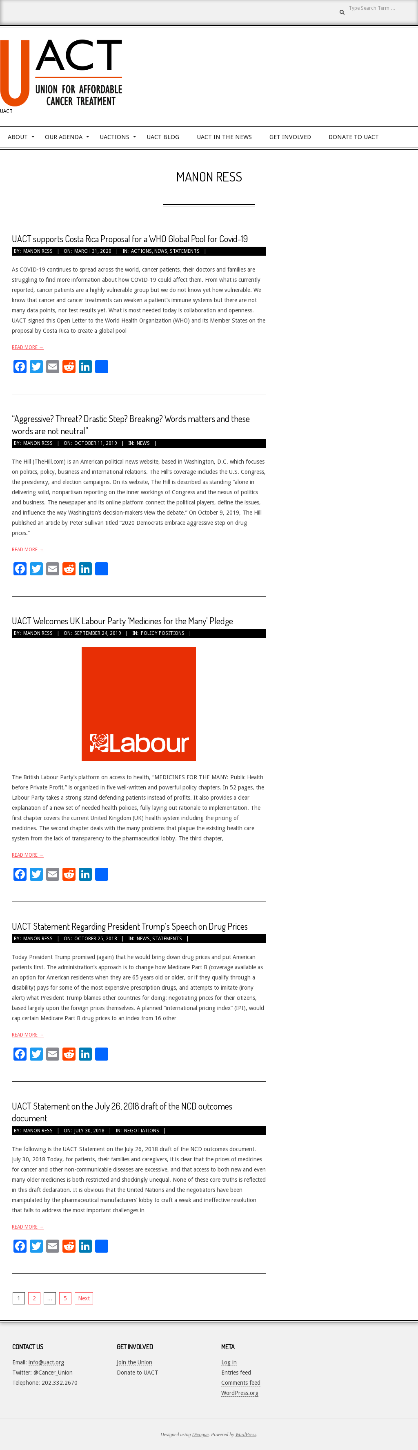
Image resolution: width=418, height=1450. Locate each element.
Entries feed (236, 1372)
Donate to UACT (137, 1372)
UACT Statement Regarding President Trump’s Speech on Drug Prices (130, 926)
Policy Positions (163, 633)
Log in (229, 1362)
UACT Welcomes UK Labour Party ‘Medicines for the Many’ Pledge (122, 620)
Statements (185, 251)
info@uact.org (46, 1362)
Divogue (200, 1434)
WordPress (246, 1434)
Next (84, 1298)
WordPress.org (239, 1393)
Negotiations (141, 1131)
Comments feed (240, 1382)
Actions (141, 251)
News (160, 251)
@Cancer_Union (53, 1372)
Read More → (28, 347)
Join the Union (134, 1362)
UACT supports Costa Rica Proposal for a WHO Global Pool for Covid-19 (130, 238)
